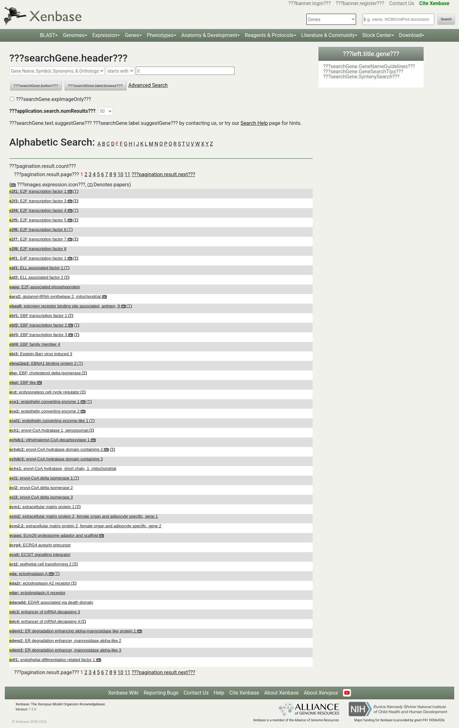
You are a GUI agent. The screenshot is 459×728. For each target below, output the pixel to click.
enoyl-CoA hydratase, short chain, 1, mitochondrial (62, 468)
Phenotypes (160, 35)
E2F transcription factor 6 (38, 229)
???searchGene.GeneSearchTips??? (363, 71)
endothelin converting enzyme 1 (45, 401)
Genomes (73, 35)
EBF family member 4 (34, 344)
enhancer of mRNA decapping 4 (45, 621)
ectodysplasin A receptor (37, 592)
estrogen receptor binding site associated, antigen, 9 (65, 306)
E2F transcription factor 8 (37, 248)
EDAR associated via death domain (51, 602)
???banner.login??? (309, 3)
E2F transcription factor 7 (38, 239)
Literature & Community (328, 35)
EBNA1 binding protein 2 (43, 363)
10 (120, 174)
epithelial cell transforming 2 (41, 564)
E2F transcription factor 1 (38, 191)
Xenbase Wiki (123, 693)
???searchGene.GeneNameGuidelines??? (369, 66)
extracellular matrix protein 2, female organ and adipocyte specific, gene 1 (83, 516)
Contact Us (401, 3)
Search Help (254, 123)
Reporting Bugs (161, 693)
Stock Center (376, 35)
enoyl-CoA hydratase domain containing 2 (56, 449)
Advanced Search (148, 85)
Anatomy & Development (209, 35)
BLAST (47, 35)
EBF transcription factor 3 (38, 334)
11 (127, 174)
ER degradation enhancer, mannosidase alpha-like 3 (65, 650)
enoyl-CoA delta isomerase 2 (41, 487)
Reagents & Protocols (269, 35)
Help (219, 693)
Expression (104, 35)
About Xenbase (281, 693)
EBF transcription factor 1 (38, 315)
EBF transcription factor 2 (38, 325)
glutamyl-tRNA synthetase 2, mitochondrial (55, 296)
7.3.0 (32, 709)
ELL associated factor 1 (36, 267)
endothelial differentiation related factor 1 (52, 659)
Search (446, 19)
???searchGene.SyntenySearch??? (361, 77)
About (321, 693)
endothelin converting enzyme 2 (45, 411)
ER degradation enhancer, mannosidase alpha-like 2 (65, 640)
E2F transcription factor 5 (38, 220)
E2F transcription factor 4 (38, 210)
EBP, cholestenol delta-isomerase (45, 373)
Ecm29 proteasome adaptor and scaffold (54, 535)
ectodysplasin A (29, 573)
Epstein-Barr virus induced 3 (40, 353)
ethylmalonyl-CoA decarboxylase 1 (50, 439)
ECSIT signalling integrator (39, 554)
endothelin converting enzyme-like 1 (49, 420)
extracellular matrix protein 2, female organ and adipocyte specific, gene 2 (85, 525)
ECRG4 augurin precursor (40, 545)
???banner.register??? (360, 3)
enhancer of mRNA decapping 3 (44, 611)
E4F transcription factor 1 (38, 258)
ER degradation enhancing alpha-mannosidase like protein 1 (73, 631)
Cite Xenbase (244, 693)
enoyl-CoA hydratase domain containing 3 (56, 459)
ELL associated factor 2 (36, 277)
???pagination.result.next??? (163, 174)
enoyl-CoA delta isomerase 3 (41, 497)
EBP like (23, 382)
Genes (132, 35)
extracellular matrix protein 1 (42, 506)
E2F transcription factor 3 (38, 200)
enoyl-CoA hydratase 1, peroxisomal (49, 430)
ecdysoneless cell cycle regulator (45, 392)
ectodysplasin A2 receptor (40, 583)
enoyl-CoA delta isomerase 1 (41, 478)
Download (410, 35)
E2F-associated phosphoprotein (44, 287)
